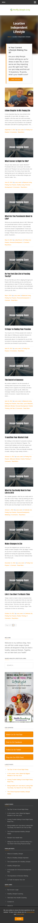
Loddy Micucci (18, 240)
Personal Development (16, 242)
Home (9, 37)
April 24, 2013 (8, 348)
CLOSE (19, 919)
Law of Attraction (28, 403)
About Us (10, 905)
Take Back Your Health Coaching (17, 897)
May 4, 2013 (8, 295)
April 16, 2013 (8, 401)
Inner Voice (20, 403)
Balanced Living (27, 182)
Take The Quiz (16, 79)
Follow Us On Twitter (13, 750)
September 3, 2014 (10, 129)
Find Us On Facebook (14, 742)
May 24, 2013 (8, 240)
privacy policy (30, 912)
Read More (21, 132)
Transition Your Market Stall (16, 437)
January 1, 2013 (9, 510)
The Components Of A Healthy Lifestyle (18, 861)
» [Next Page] (15, 625)
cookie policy (20, 914)
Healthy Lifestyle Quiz (13, 865)
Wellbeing (7, 514)
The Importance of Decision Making (17, 876)
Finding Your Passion (10, 185)
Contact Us (10, 901)
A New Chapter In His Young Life (17, 110)
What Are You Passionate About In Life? (18, 217)
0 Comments (13, 132)
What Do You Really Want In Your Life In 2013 (18, 491)
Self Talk (12, 408)
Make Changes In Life (13, 543)
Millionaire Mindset (10, 406)
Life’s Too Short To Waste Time (17, 594)
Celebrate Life (28, 510)
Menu (19, 2)
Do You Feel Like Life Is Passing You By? (17, 275)
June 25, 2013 (9, 182)
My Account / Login (13, 889)
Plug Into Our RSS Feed (15, 757)
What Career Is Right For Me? (17, 161)
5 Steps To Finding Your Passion (18, 329)
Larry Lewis (21, 129)
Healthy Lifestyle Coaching (15, 894)
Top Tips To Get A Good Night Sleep (17, 769)
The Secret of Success (14, 379)
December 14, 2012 (10, 563)
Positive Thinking (25, 459)
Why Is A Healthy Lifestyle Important (17, 857)
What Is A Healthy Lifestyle (15, 853)
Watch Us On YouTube (14, 734)
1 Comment (26, 242)
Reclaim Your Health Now (14, 837)
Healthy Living (21, 185)
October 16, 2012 (9, 613)
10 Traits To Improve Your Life (16, 879)
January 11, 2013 (9, 456)
